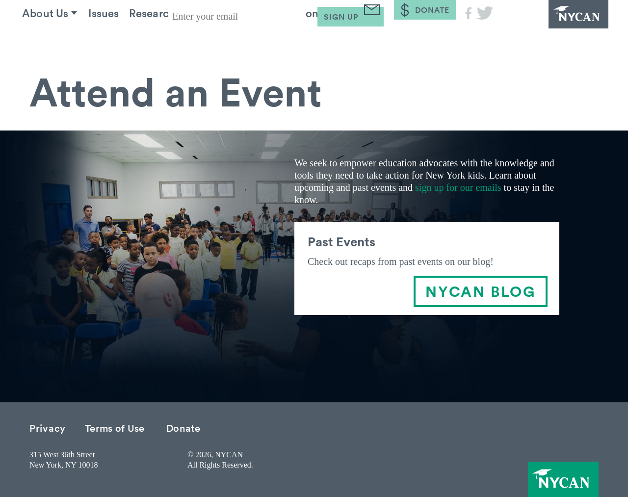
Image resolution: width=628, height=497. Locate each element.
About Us (53, 38)
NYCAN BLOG (480, 291)
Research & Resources (207, 38)
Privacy (47, 427)
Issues (119, 38)
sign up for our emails (458, 187)
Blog (387, 38)
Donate (183, 427)
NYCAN (554, 27)
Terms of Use (115, 427)
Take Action (319, 38)
